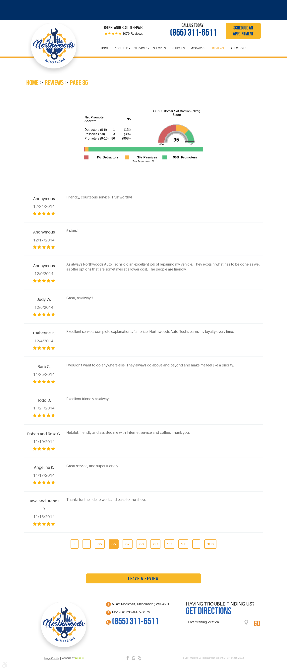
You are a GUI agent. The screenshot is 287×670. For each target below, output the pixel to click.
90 (169, 544)
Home (105, 48)
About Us (121, 48)
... (87, 544)
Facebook (127, 658)
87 (127, 544)
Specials (159, 48)
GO (257, 623)
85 (99, 544)
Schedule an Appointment (243, 30)
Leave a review (143, 578)
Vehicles (178, 48)
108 (210, 544)
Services (140, 48)
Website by (72, 658)
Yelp (139, 658)
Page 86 (79, 82)
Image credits (51, 658)
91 (183, 544)
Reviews (218, 48)
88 (141, 544)
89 (155, 544)
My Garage (198, 48)
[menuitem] (105, 48)
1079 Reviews (132, 33)
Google (133, 658)
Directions (238, 48)
